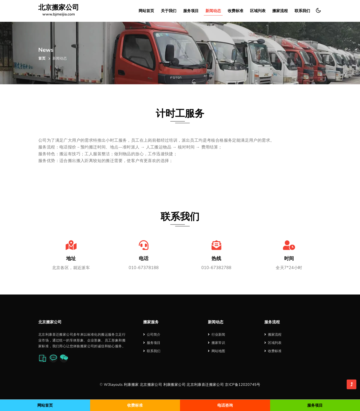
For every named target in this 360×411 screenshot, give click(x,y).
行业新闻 (216, 334)
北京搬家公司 (58, 11)
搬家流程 (280, 11)
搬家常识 (216, 343)
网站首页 (146, 11)
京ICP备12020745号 (242, 384)
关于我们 (168, 11)
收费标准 (235, 11)
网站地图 (216, 351)
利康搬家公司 (174, 384)
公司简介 (151, 334)
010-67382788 (216, 268)
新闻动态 (213, 11)
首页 (42, 58)
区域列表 (258, 11)
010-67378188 (144, 268)
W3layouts (113, 384)
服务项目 (191, 11)
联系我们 (302, 11)
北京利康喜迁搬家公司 (205, 384)
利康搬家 (131, 384)
